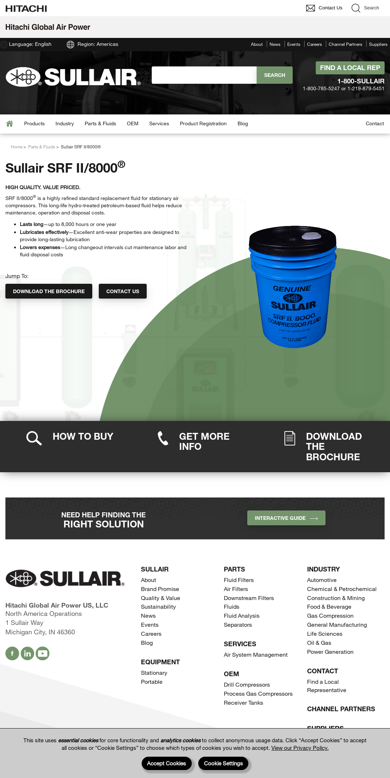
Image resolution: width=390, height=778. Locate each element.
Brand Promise (160, 588)
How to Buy (83, 436)
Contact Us (122, 291)
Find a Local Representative (326, 685)
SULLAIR (155, 569)
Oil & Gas (319, 642)
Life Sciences (324, 633)
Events (293, 44)
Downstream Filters (249, 597)
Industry (65, 123)
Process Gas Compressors (258, 693)
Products (34, 123)
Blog (243, 123)
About (257, 44)
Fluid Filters (239, 579)
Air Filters (236, 588)
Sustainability (158, 606)
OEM (132, 123)
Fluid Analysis (242, 615)
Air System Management (256, 654)
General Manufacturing (337, 624)
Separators (238, 624)
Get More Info (204, 441)
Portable (152, 681)
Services (159, 123)
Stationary (154, 672)
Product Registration (203, 123)
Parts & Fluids (100, 123)
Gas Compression (330, 615)
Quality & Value (160, 597)
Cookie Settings (223, 763)
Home (16, 146)
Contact (375, 123)
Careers (314, 44)
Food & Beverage (329, 606)
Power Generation (330, 651)
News (275, 44)
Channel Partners (345, 44)
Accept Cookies (166, 763)
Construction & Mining (336, 597)
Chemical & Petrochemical (342, 588)
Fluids (231, 606)
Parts (234, 569)
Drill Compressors (247, 684)
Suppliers (378, 44)
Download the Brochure (49, 291)
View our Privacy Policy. (300, 747)
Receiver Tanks (243, 702)
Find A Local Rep (350, 67)
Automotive (322, 579)
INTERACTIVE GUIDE (286, 518)
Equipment (160, 662)
